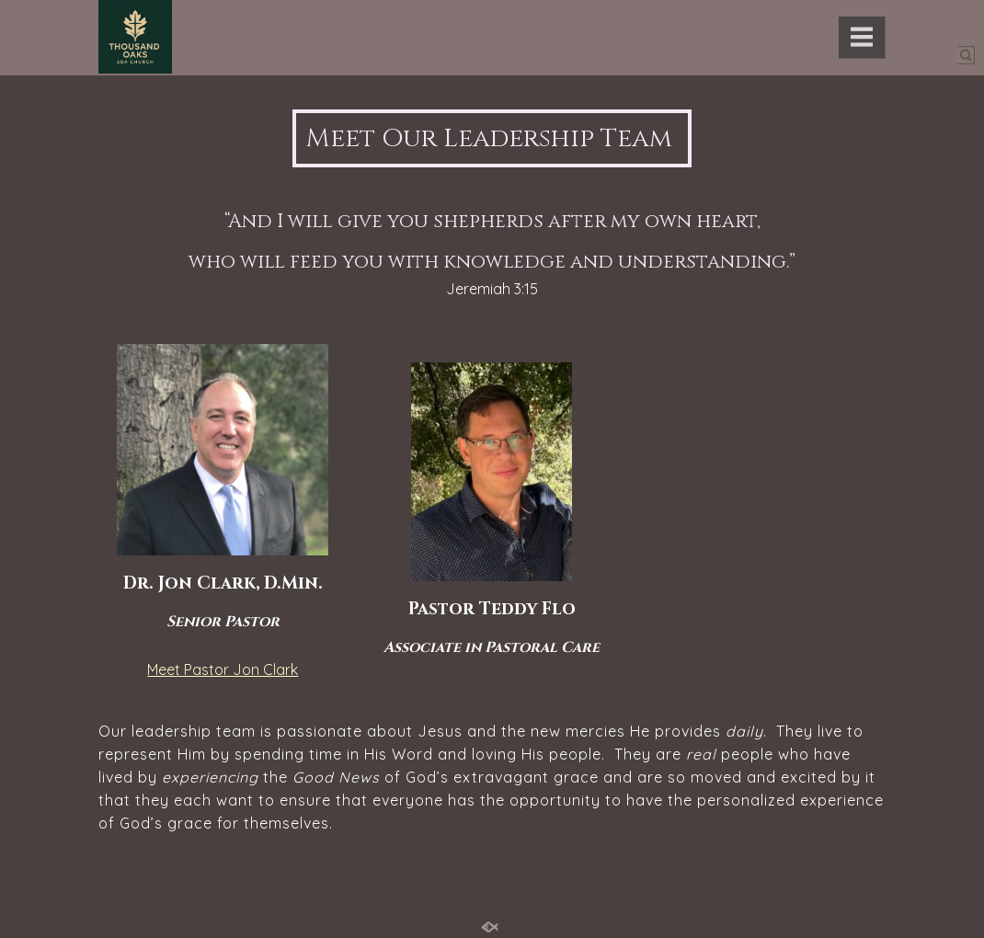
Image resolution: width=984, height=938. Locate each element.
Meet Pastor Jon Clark (222, 669)
